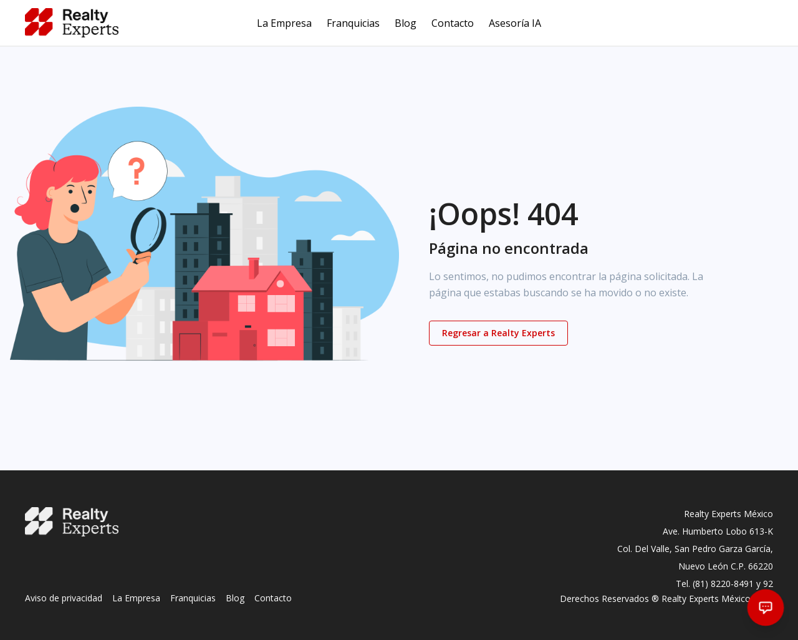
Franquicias (353, 23)
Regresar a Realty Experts (498, 333)
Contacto (452, 23)
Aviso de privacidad (63, 598)
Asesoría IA (515, 23)
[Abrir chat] (766, 607)
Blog (405, 23)
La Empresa (284, 23)
